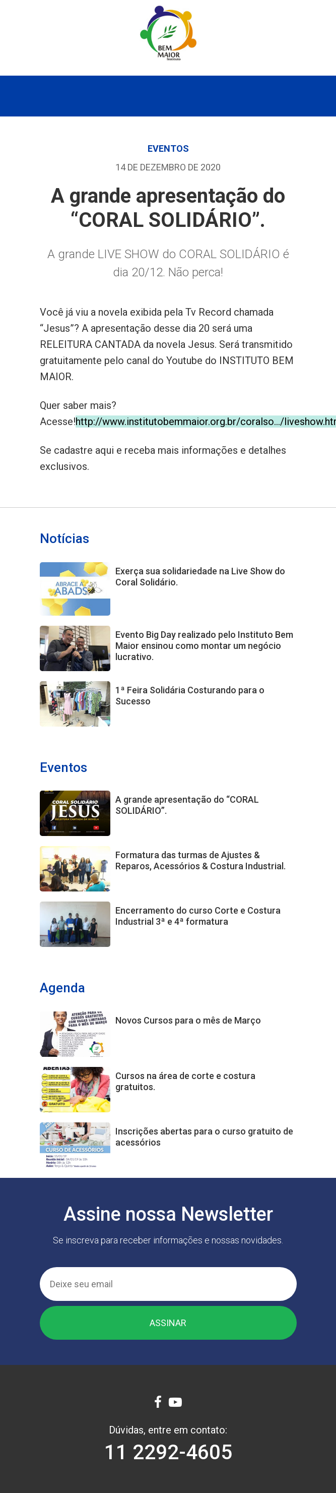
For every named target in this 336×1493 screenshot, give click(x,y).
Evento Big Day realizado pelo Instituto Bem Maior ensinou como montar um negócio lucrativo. (204, 645)
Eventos (168, 148)
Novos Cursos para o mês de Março (188, 1020)
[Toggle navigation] (168, 96)
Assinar (168, 1323)
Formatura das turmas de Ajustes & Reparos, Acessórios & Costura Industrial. (200, 860)
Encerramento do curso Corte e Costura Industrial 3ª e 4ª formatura (198, 916)
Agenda (62, 987)
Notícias (64, 538)
